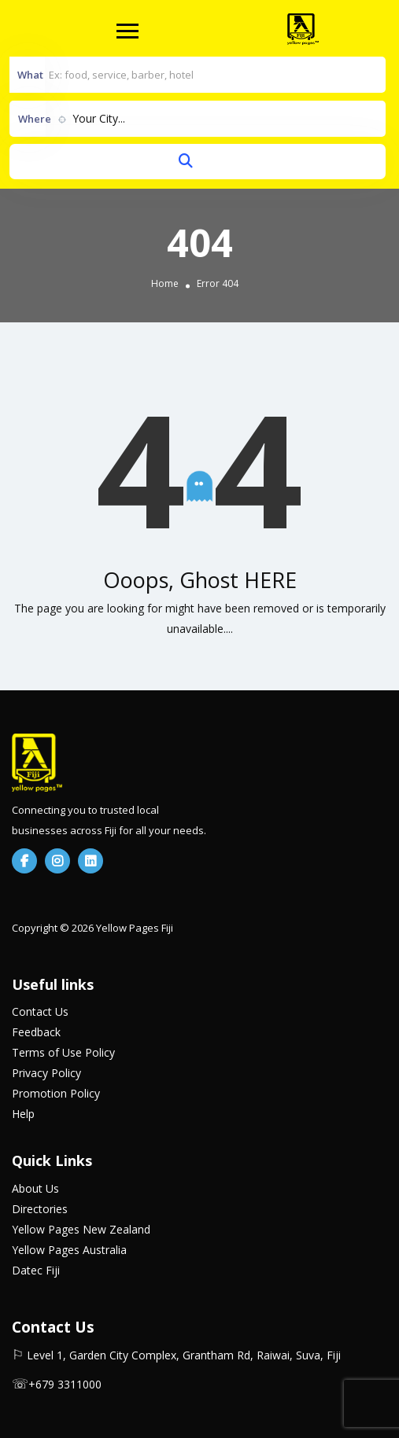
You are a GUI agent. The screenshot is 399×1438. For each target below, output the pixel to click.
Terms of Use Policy (63, 1052)
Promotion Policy (56, 1093)
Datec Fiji (36, 1270)
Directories (40, 1208)
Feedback (36, 1031)
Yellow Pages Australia (69, 1249)
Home (165, 283)
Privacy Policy (46, 1072)
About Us (35, 1188)
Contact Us (40, 1011)
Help (23, 1113)
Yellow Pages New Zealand (81, 1229)
